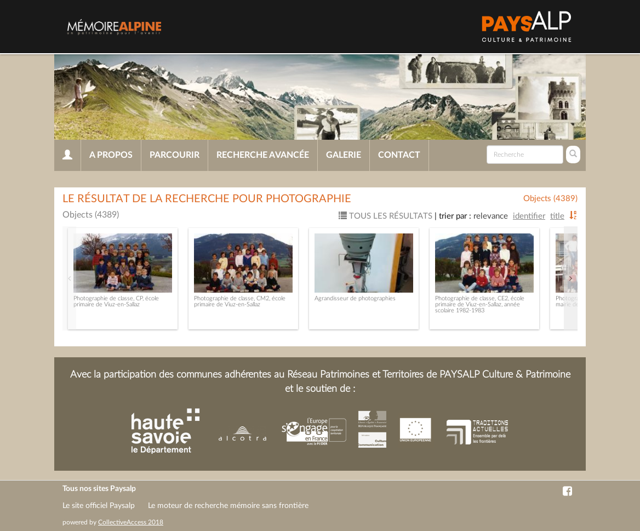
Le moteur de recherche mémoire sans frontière (228, 506)
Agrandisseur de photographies (355, 298)
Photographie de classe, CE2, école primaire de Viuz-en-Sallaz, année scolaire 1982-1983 (479, 304)
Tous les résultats (385, 216)
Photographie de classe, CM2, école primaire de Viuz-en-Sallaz (239, 301)
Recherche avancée (262, 155)
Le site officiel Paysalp (98, 506)
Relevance (490, 216)
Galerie (343, 155)
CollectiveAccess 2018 (130, 522)
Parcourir (174, 155)
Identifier (529, 216)
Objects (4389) (550, 199)
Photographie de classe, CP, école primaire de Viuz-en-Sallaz (116, 301)
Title (557, 216)
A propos (111, 155)
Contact (399, 155)
